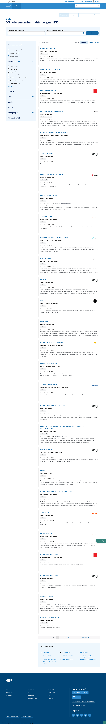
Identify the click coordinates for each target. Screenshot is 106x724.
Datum (91, 42)
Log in (98, 1)
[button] (101, 541)
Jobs (8, 19)
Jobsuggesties (73, 15)
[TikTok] (89, 715)
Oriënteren (9, 695)
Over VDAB (51, 690)
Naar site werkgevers (70, 1)
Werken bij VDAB (52, 693)
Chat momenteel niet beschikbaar (84, 701)
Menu (17, 6)
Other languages (29, 723)
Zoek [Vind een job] (92, 33)
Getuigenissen (31, 695)
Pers (49, 695)
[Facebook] (73, 715)
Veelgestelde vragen (32, 698)
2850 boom (46, 652)
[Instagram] (85, 715)
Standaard (84, 42)
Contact (50, 698)
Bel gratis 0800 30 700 (81, 692)
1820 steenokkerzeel (67, 655)
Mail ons (77, 697)
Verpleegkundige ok (67, 659)
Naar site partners (86, 1)
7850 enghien (84, 652)
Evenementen (30, 690)
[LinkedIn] (77, 715)
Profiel (97, 42)
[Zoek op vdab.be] (87, 6)
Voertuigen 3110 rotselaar (50, 659)
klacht (84, 705)
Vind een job (63, 15)
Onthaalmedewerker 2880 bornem (50, 662)
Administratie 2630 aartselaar (88, 659)
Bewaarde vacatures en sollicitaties (89, 15)
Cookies (22, 723)
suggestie (78, 705)
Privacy (17, 723)
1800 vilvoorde (47, 655)
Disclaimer (3, 723)
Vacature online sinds (21, 44)
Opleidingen (9, 693)
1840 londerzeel (65, 652)
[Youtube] (81, 715)
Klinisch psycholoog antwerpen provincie (86, 656)
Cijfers (28, 693)
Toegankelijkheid (10, 723)
